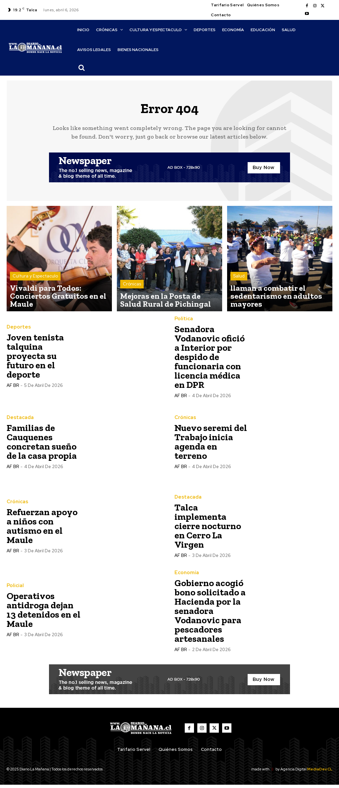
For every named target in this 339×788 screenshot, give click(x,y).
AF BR (13, 389)
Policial (14, 589)
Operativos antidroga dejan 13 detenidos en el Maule (43, 613)
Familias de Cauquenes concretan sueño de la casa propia (42, 445)
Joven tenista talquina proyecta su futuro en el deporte (35, 359)
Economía (185, 576)
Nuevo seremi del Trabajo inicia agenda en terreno (210, 445)
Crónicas (132, 292)
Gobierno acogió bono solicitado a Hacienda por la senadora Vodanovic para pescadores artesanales (210, 613)
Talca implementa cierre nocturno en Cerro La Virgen (207, 529)
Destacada (19, 421)
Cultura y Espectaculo (35, 292)
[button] (82, 68)
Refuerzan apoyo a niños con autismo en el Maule (42, 529)
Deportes (18, 331)
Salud (239, 292)
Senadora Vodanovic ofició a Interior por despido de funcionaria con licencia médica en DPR (209, 360)
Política (182, 322)
